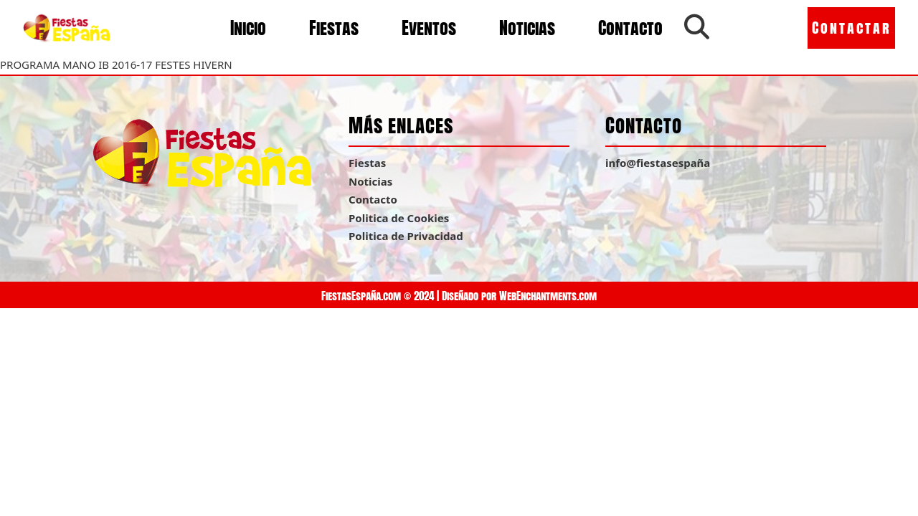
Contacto (630, 28)
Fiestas (334, 28)
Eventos (429, 28)
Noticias (527, 28)
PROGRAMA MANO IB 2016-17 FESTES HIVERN (116, 64)
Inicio (248, 28)
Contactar (851, 27)
